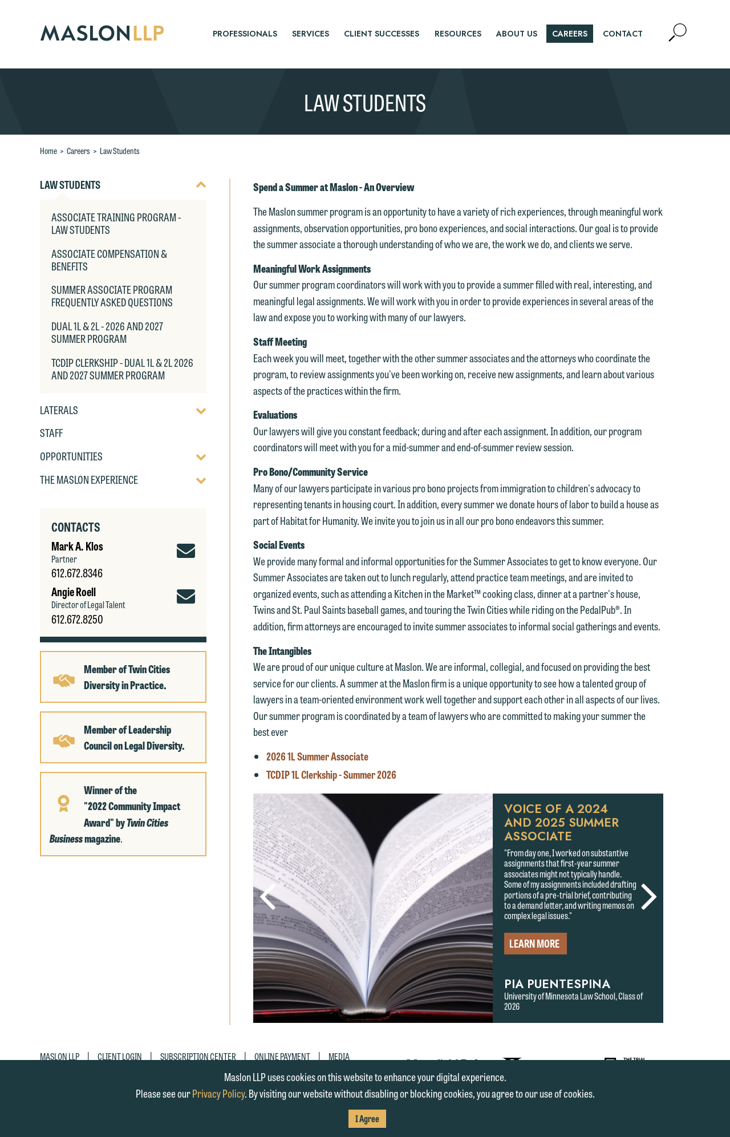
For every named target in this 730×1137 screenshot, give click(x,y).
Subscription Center (198, 1056)
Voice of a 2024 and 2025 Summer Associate (561, 822)
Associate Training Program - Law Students (116, 223)
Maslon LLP (59, 1056)
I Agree (367, 1118)
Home (48, 150)
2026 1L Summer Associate (317, 756)
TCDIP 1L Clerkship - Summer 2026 (331, 774)
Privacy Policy (218, 1093)
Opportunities (71, 456)
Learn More (534, 943)
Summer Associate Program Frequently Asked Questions (112, 295)
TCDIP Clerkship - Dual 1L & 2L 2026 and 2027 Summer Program (122, 368)
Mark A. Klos (77, 545)
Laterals (59, 410)
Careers (78, 150)
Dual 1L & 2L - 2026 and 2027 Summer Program (107, 332)
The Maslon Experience (89, 480)
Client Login (120, 1056)
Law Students (120, 150)
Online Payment (282, 1056)
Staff (51, 433)
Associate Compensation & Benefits (109, 259)
